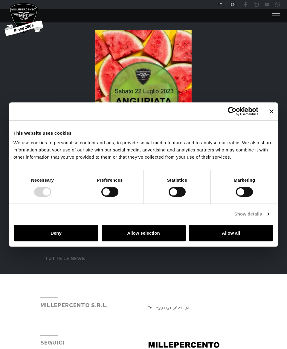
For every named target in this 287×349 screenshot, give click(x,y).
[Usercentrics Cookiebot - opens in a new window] (232, 111)
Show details (248, 213)
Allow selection (143, 233)
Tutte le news (65, 258)
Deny (56, 233)
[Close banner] (271, 111)
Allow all (231, 233)
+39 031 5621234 (173, 311)
